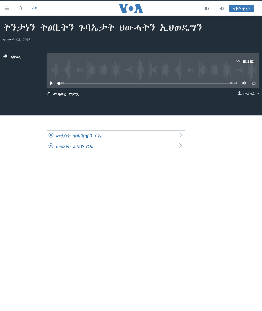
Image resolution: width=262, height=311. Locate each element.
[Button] (12, 58)
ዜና (34, 8)
